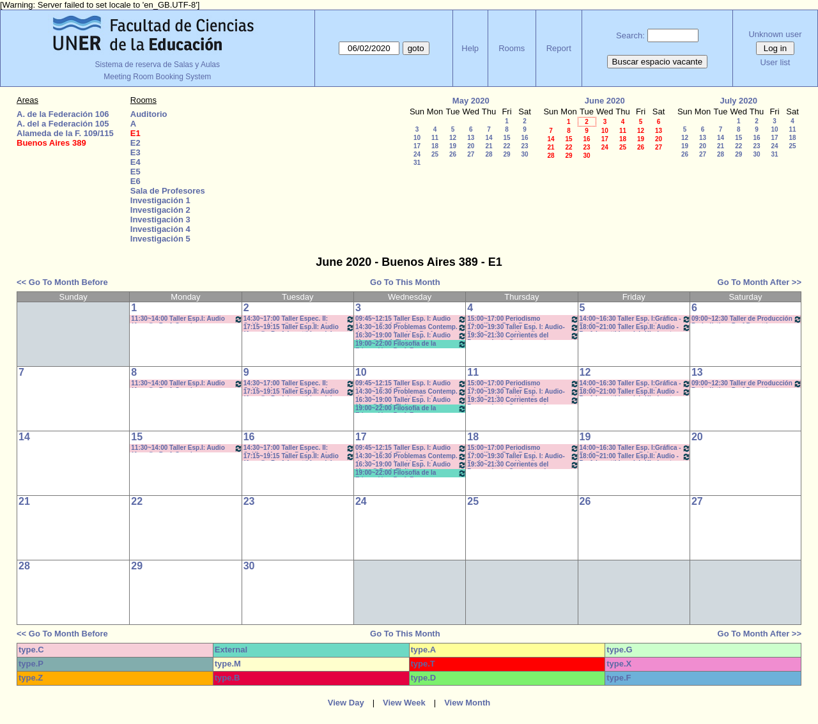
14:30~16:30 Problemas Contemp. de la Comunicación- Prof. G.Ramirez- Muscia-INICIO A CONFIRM (411, 327)
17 (417, 146)
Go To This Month (405, 282)
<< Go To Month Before (62, 282)
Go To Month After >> (759, 282)
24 (417, 154)
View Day (346, 702)
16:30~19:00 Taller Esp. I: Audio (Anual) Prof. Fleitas (411, 336)
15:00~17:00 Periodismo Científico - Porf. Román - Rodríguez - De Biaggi (522, 319)
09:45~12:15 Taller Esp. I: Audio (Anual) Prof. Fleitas (411, 319)
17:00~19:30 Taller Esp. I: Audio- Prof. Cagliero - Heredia (522, 327)
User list (775, 62)
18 (434, 146)
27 (470, 154)
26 (452, 154)
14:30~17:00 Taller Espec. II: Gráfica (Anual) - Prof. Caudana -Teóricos (299, 319)
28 (488, 154)
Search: (630, 35)
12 (452, 137)
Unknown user (774, 34)
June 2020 (605, 100)
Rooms (511, 48)
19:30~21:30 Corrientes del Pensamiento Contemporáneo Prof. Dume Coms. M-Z (522, 336)
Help (470, 48)
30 (524, 154)
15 (506, 137)
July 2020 (738, 100)
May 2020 (471, 100)
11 (434, 137)
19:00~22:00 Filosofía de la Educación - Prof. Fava (411, 344)
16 (524, 137)
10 (417, 137)
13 (470, 137)
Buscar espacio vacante (657, 61)
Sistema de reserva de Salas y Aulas (157, 64)
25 (434, 154)
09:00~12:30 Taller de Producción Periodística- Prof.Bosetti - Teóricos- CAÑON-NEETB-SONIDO (746, 319)
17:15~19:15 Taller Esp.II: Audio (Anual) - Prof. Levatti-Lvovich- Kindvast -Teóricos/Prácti (299, 327)
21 (488, 146)
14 (488, 137)
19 (452, 146)
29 (506, 154)
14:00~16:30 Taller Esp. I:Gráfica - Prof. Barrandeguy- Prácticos (635, 319)
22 (506, 146)
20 (470, 146)
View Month (467, 702)
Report (558, 48)
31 (417, 162)
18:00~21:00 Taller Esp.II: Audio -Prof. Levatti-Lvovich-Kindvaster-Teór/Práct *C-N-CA (635, 327)
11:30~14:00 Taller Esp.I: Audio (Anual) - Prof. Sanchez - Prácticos (186, 319)
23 (524, 146)
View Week (404, 702)
